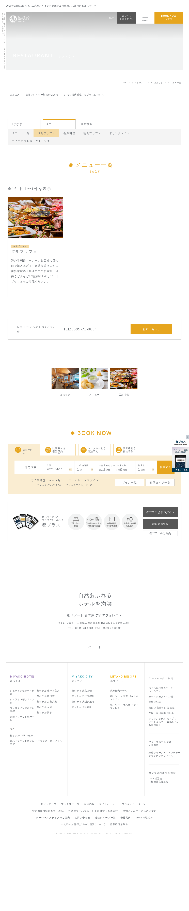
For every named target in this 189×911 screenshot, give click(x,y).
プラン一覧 (129, 482)
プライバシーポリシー (135, 873)
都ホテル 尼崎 (44, 776)
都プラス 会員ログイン (160, 512)
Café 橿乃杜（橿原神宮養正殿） (160, 850)
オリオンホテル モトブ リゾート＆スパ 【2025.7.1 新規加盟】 (163, 791)
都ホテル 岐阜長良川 (48, 760)
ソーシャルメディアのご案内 (53, 887)
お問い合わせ (82, 887)
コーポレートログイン (84, 480)
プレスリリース (70, 873)
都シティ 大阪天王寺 (83, 771)
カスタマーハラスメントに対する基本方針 (93, 880)
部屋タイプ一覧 (160, 482)
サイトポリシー (108, 873)
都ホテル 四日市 (46, 766)
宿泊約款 (89, 873)
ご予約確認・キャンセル (47, 480)
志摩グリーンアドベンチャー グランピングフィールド (164, 824)
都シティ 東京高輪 (82, 760)
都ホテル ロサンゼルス (22, 805)
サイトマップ (48, 873)
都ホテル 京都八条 (47, 771)
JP (111, 17)
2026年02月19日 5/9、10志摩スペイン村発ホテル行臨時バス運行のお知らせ (51, 6)
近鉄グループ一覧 (105, 887)
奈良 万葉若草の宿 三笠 (162, 777)
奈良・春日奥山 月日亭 (161, 782)
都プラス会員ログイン (126, 17)
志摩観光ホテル (118, 760)
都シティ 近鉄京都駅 (83, 766)
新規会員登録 (160, 523)
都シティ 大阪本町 (82, 776)
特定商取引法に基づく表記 (48, 880)
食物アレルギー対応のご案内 (140, 880)
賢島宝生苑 (155, 771)
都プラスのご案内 (160, 533)
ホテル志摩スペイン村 (161, 766)
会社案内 (125, 887)
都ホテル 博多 (44, 782)
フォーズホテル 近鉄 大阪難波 (160, 813)
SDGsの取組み (144, 887)
